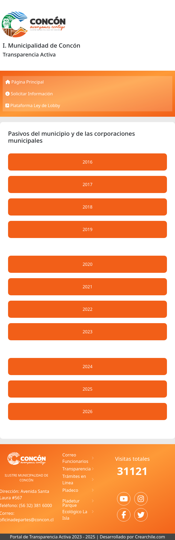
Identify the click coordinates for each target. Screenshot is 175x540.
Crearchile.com (150, 537)
